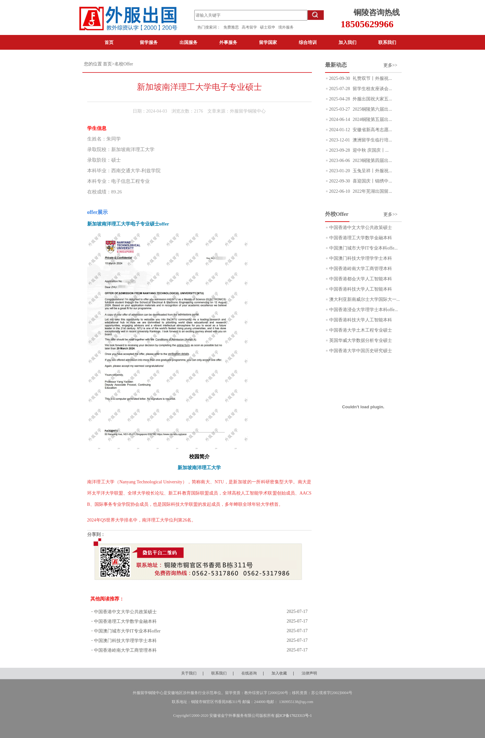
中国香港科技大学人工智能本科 (360, 289)
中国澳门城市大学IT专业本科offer (127, 631)
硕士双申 (269, 27)
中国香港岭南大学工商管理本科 (125, 650)
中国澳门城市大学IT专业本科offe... (363, 248)
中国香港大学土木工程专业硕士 (360, 330)
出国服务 (188, 42)
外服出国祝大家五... (372, 99)
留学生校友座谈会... (372, 88)
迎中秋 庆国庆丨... (370, 150)
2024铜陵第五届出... (372, 119)
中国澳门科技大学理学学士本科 (125, 640)
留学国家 (268, 42)
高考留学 (251, 27)
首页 (109, 42)
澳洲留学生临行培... (372, 140)
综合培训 (308, 42)
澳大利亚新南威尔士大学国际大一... (364, 299)
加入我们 (347, 42)
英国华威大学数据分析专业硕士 (360, 340)
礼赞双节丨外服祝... (372, 78)
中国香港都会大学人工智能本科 (360, 278)
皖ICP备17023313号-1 (294, 715)
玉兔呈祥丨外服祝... (372, 170)
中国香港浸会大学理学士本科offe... (363, 309)
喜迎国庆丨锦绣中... (372, 181)
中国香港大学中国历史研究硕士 (360, 350)
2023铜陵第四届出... (372, 160)
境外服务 (286, 27)
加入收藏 (279, 673)
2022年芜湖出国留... (372, 191)
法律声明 (309, 673)
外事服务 (228, 42)
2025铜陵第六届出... (372, 109)
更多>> (390, 65)
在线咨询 (249, 673)
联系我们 (387, 42)
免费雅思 (231, 27)
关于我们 (189, 673)
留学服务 (149, 42)
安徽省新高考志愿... (372, 129)
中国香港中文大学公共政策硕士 (125, 611)
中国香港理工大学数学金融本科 (125, 621)
